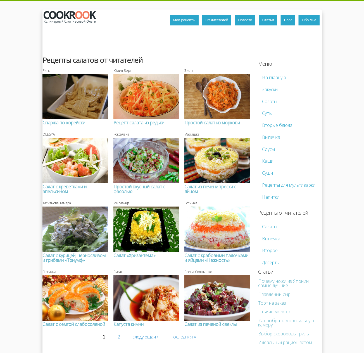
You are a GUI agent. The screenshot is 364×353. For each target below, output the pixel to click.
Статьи (268, 20)
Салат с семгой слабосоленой (73, 324)
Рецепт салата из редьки (138, 123)
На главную (274, 77)
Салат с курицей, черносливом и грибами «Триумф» (74, 257)
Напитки (270, 197)
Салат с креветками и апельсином (64, 189)
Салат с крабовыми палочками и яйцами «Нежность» (216, 257)
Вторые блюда (277, 125)
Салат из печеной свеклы (210, 324)
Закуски (270, 89)
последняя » (183, 337)
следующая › (145, 337)
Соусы (268, 149)
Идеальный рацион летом (285, 342)
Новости (245, 20)
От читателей (217, 20)
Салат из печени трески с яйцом (210, 189)
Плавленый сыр (274, 294)
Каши (267, 161)
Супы (267, 113)
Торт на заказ (272, 303)
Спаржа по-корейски (63, 123)
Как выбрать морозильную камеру (286, 323)
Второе (270, 250)
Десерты (271, 262)
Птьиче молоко (274, 312)
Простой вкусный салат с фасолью (139, 189)
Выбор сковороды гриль (283, 334)
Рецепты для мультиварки (288, 185)
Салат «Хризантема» (134, 255)
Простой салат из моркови (212, 123)
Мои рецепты (184, 20)
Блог (288, 20)
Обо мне (309, 20)
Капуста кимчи (128, 324)
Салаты (269, 101)
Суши (267, 173)
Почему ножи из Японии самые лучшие (283, 283)
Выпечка (271, 137)
